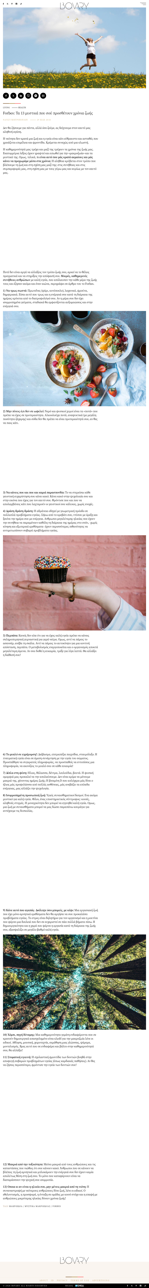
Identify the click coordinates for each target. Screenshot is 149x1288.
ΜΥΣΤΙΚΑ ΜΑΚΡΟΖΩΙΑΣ (37, 1206)
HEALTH (22, 107)
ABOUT (43, 1280)
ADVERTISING (101, 1280)
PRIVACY (62, 1280)
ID (52, 1280)
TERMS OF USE (80, 1280)
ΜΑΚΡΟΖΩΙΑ (16, 1206)
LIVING (6, 107)
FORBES (57, 1206)
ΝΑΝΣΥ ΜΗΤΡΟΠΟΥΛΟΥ (15, 119)
